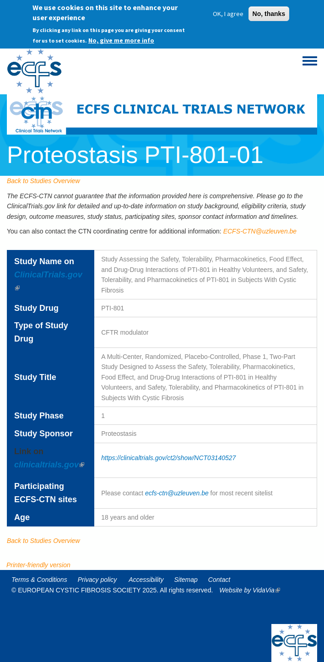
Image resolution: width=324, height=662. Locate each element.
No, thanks (269, 11)
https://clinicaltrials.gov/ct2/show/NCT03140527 (168, 457)
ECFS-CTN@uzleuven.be (260, 231)
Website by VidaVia (252, 590)
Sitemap (186, 579)
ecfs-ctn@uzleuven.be (177, 493)
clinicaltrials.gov (49, 464)
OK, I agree (228, 11)
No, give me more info (121, 37)
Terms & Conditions (39, 579)
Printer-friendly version (38, 565)
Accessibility (146, 579)
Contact (219, 579)
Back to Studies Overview (43, 180)
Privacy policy (97, 579)
